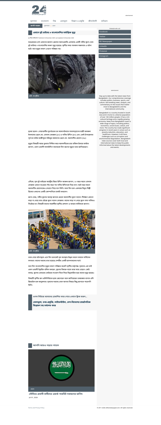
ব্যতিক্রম (104, 21)
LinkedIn (103, 46)
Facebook (103, 32)
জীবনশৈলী (92, 21)
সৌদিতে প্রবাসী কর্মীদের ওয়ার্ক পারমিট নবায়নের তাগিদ (55, 394)
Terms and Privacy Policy (36, 408)
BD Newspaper (105, 41)
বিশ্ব (54, 21)
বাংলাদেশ (45, 21)
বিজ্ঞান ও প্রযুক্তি (77, 21)
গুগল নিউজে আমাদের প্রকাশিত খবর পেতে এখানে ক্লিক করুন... (60, 296)
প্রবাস (32, 389)
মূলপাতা (33, 21)
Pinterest (103, 51)
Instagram (103, 56)
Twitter (102, 36)
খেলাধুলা (63, 21)
